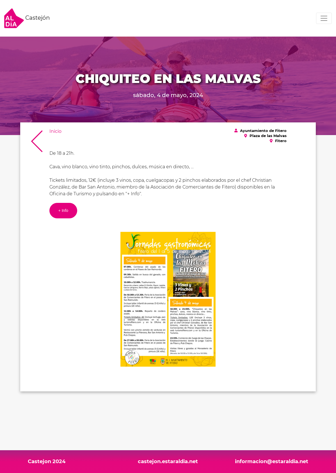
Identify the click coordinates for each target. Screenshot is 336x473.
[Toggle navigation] (324, 18)
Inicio (55, 131)
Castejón (27, 18)
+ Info (63, 210)
